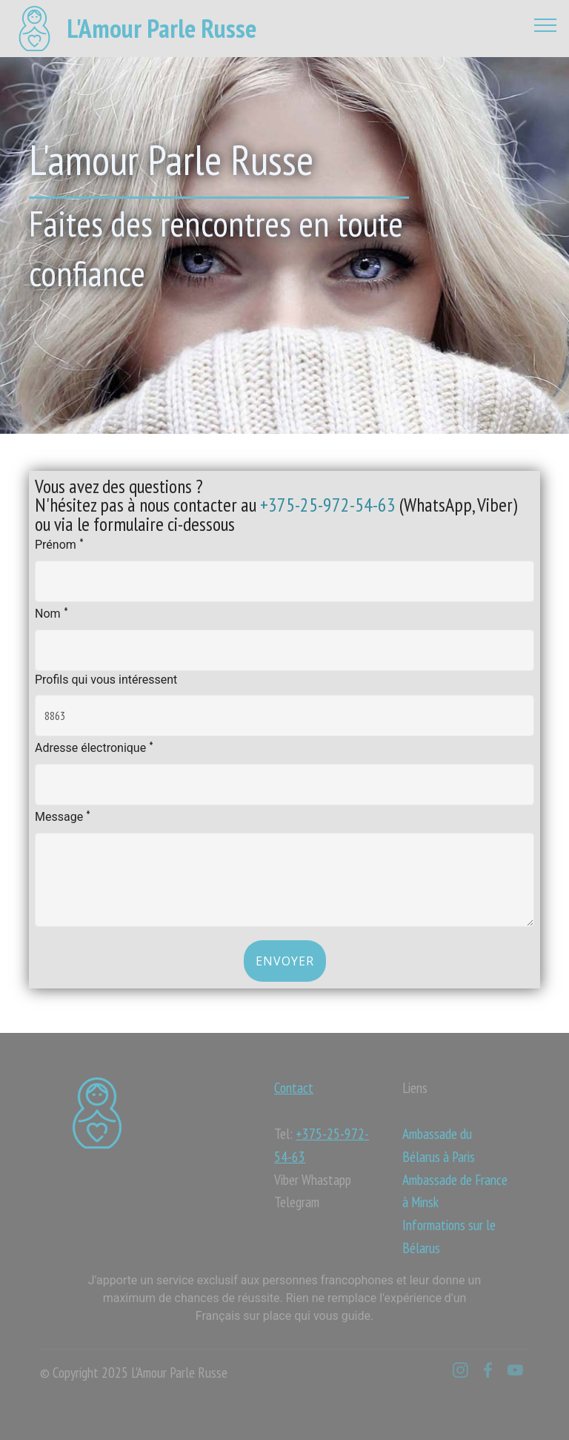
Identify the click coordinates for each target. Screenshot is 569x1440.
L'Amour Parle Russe (161, 29)
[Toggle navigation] (545, 24)
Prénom (59, 543)
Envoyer (285, 961)
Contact (293, 1087)
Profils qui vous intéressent (106, 680)
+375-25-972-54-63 (328, 504)
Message (62, 815)
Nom (51, 612)
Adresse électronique (94, 746)
